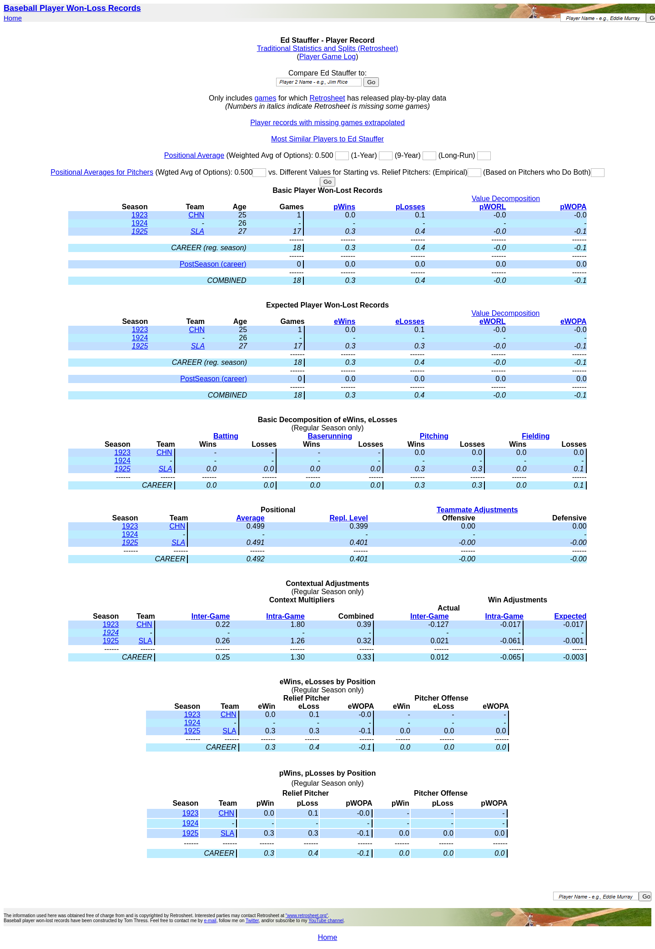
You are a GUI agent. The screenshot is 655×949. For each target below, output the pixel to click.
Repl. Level (348, 518)
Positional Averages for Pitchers (101, 172)
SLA (197, 231)
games (265, 98)
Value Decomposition (506, 198)
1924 (139, 223)
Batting (225, 436)
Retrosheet (327, 98)
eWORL (492, 321)
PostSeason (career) (213, 264)
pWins (344, 207)
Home (13, 18)
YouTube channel (325, 920)
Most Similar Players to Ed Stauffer (327, 139)
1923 (139, 215)
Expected (570, 616)
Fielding (535, 436)
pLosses (410, 207)
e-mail (210, 920)
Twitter (252, 920)
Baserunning (330, 436)
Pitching (434, 436)
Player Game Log (327, 57)
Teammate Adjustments (477, 510)
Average (250, 518)
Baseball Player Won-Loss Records (72, 8)
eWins (344, 321)
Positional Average (194, 155)
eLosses (409, 321)
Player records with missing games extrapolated (327, 122)
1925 (139, 231)
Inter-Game (210, 616)
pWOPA (573, 207)
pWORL (492, 207)
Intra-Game (285, 616)
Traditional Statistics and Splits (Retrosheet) (327, 48)
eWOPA (573, 321)
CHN (196, 215)
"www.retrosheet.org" (307, 915)
